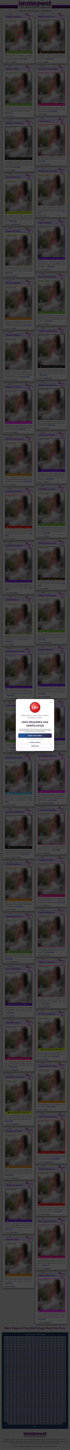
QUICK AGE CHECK (35, 736)
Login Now (35, 746)
